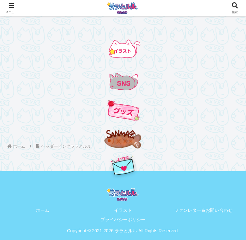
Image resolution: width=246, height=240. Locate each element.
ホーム (42, 210)
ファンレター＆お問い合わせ (203, 210)
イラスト (123, 210)
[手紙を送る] (123, 165)
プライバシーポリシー (123, 219)
